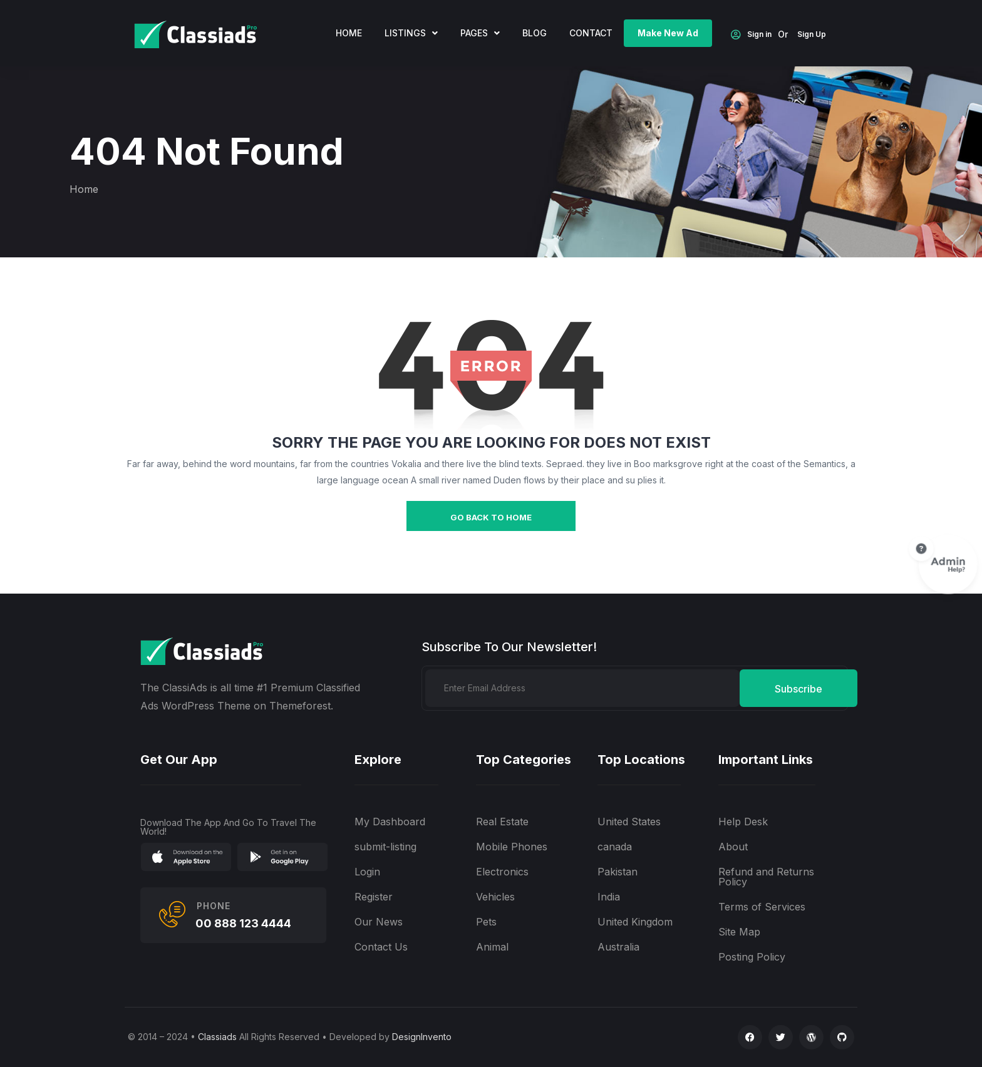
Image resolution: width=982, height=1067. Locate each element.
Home (84, 189)
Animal (492, 947)
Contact (590, 33)
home (349, 33)
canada (614, 846)
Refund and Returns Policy (766, 876)
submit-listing (385, 846)
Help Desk (743, 821)
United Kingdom (635, 921)
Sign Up (811, 34)
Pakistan (617, 871)
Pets (486, 921)
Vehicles (495, 896)
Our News (378, 921)
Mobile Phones (511, 846)
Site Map (739, 931)
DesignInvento (422, 1036)
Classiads (217, 1036)
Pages (480, 33)
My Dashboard (389, 821)
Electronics (502, 871)
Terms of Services (761, 906)
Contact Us (381, 947)
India (608, 896)
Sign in (751, 35)
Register (373, 896)
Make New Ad (668, 33)
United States (629, 821)
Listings (411, 33)
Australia (618, 947)
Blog (534, 33)
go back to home (491, 517)
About (733, 846)
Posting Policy (751, 957)
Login (367, 871)
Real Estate (502, 821)
